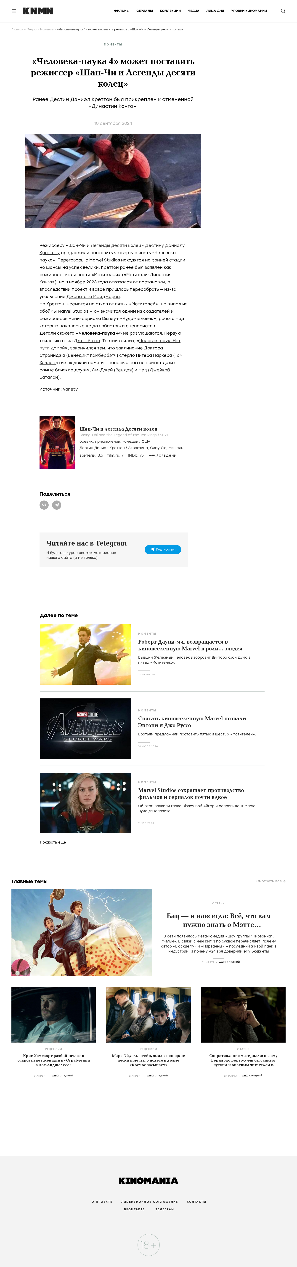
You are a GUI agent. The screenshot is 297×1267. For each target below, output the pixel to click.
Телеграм (165, 1209)
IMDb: (136, 455)
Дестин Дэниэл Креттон (102, 448)
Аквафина (138, 448)
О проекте (102, 1201)
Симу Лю (158, 448)
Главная (17, 29)
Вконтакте (134, 1209)
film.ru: (115, 455)
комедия (130, 441)
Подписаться (165, 549)
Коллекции (170, 11)
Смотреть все (269, 881)
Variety (70, 389)
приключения (107, 441)
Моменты (46, 29)
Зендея (124, 370)
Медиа (193, 11)
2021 (164, 435)
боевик (86, 441)
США (146, 441)
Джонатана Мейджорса (93, 296)
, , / (115, 441)
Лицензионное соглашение (149, 1201)
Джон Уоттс (87, 340)
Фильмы (122, 11)
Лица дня (215, 11)
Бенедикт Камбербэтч (92, 355)
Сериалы (144, 11)
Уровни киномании (249, 11)
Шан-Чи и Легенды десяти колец (105, 245)
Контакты (196, 1201)
